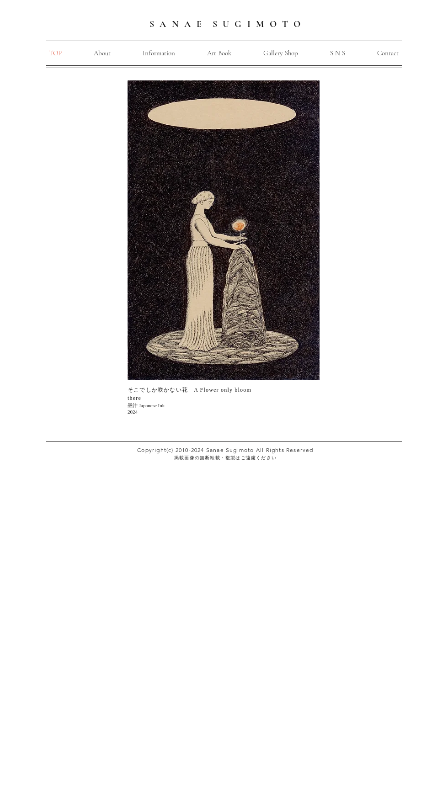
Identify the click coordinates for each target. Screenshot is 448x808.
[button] (159, 53)
